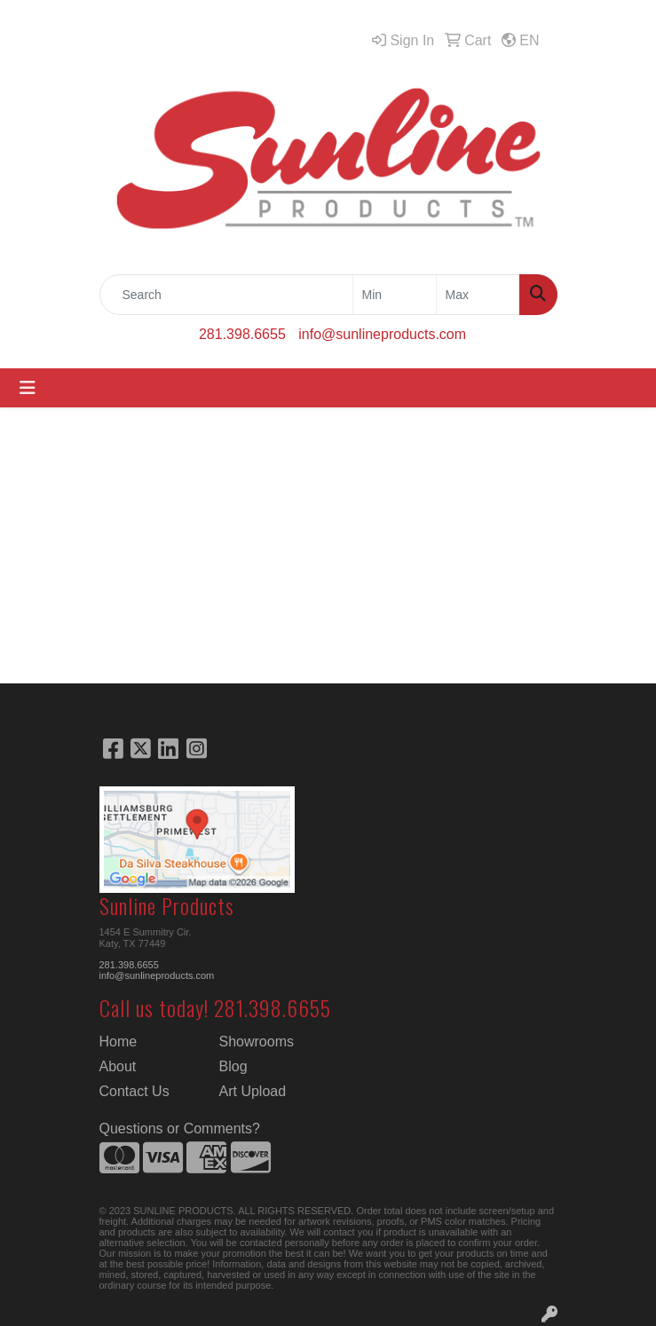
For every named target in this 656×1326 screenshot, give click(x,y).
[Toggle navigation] (27, 387)
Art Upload (253, 1091)
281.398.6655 (242, 334)
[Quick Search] (226, 294)
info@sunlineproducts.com (382, 334)
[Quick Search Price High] (478, 294)
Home (118, 1041)
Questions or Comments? (179, 1128)
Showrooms (256, 1041)
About (118, 1066)
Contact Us (134, 1091)
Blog (233, 1066)
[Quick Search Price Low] (394, 294)
